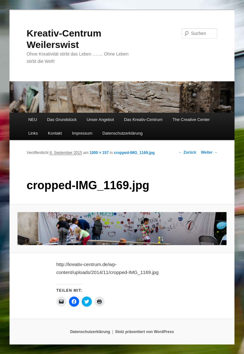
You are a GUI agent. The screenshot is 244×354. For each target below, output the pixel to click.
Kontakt (55, 133)
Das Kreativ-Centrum (143, 119)
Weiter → (209, 152)
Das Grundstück (62, 119)
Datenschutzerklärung (122, 133)
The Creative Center (191, 119)
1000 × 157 (99, 152)
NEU (32, 119)
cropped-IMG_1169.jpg (134, 152)
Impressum (82, 133)
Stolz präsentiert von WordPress (144, 332)
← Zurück (187, 152)
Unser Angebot (100, 119)
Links (33, 133)
